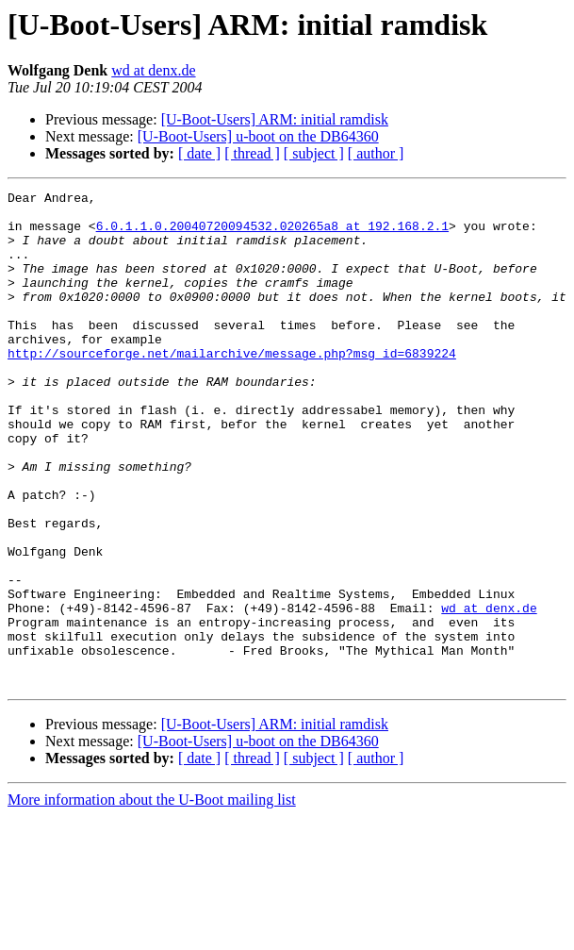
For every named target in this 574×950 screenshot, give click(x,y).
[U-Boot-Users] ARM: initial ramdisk (274, 119)
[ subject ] (314, 153)
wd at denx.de (153, 70)
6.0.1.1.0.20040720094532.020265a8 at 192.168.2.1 (272, 233)
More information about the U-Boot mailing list (152, 899)
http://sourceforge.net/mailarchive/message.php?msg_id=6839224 (232, 386)
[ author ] (376, 153)
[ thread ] (252, 153)
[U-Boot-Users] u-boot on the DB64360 (258, 136)
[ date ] (199, 153)
